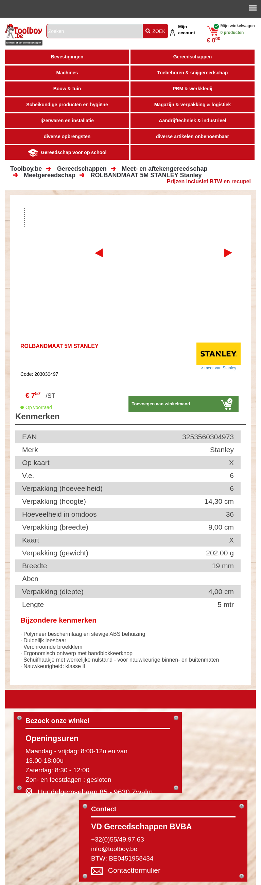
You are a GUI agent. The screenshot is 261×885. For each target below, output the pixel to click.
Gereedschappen (82, 168)
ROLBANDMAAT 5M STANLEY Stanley (146, 175)
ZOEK (155, 31)
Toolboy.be (26, 168)
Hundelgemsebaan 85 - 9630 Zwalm (95, 791)
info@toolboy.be (114, 848)
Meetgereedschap (49, 175)
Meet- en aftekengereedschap (164, 168)
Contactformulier (134, 870)
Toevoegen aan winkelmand (161, 403)
